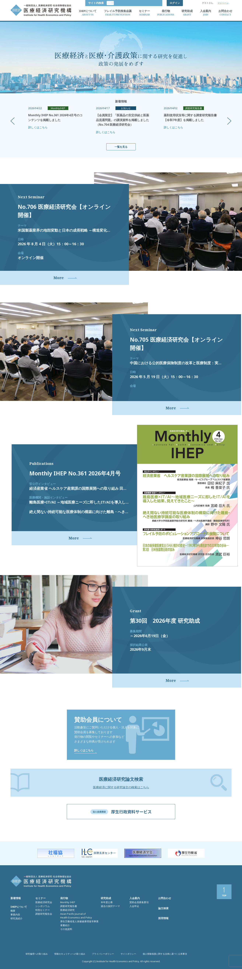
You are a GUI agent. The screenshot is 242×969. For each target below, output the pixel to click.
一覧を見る (121, 146)
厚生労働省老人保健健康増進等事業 (79, 921)
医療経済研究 (67, 910)
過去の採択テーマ (110, 906)
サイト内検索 (151, 3)
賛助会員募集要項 (139, 902)
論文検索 (163, 908)
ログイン (175, 3)
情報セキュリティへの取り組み (69, 954)
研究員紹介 (16, 918)
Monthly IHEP (67, 902)
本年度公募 (107, 902)
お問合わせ (164, 898)
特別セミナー (42, 910)
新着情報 (15, 898)
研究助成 (106, 898)
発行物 (64, 898)
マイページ (223, 2)
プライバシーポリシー (103, 954)
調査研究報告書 (68, 906)
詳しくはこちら (38, 127)
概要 (12, 911)
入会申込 (134, 906)
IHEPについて (18, 907)
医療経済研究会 (43, 902)
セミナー (40, 898)
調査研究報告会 (43, 914)
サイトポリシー (128, 954)
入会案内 (134, 898)
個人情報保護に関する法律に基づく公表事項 (165, 954)
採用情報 (163, 918)
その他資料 (66, 929)
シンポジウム (42, 906)
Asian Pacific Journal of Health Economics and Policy (76, 916)
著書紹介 (65, 925)
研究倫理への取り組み (37, 954)
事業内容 (15, 915)
